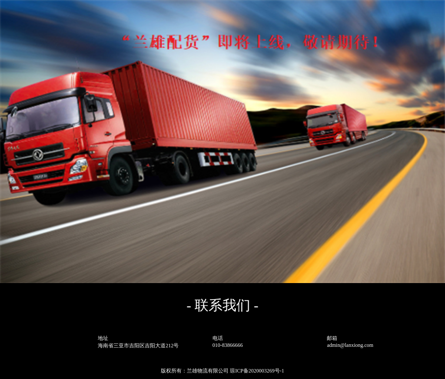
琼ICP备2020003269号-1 (257, 371)
